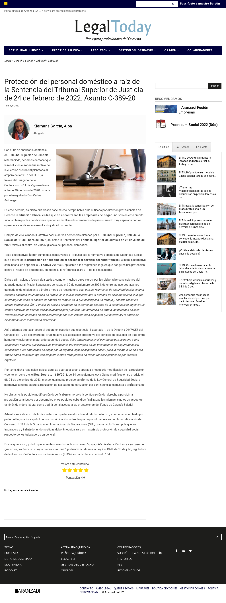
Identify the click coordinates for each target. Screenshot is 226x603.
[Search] (174, 4)
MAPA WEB (142, 588)
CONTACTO (86, 588)
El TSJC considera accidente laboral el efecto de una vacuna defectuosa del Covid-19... (197, 268)
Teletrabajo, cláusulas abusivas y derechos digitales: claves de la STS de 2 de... (197, 283)
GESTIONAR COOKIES (192, 588)
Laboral (53, 60)
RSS (119, 564)
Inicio (7, 60)
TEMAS (8, 547)
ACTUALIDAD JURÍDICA (75, 547)
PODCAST (10, 570)
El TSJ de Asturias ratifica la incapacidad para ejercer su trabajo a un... (195, 161)
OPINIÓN (67, 570)
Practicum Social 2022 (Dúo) (194, 125)
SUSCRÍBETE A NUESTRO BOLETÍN (139, 553)
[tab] (163, 147)
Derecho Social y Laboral (30, 60)
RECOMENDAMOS (128, 570)
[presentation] (163, 147)
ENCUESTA (11, 553)
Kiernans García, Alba (52, 126)
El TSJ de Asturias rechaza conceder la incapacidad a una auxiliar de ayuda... (196, 238)
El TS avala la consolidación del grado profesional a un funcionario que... (196, 209)
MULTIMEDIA (12, 564)
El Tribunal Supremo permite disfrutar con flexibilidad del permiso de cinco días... (195, 223)
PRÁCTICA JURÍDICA (73, 553)
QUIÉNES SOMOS (124, 588)
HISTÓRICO (124, 558)
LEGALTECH (68, 558)
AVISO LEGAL (103, 588)
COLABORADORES (129, 547)
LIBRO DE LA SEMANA (18, 558)
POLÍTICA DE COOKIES (165, 588)
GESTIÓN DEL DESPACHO (77, 564)
